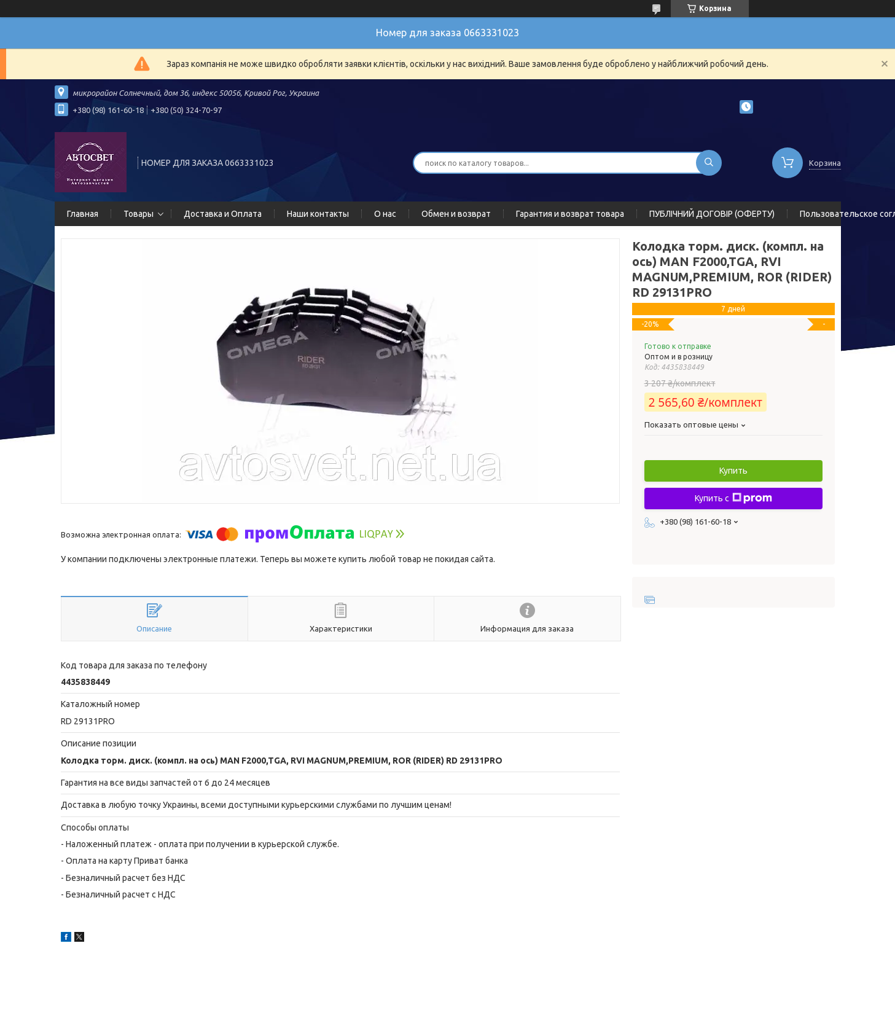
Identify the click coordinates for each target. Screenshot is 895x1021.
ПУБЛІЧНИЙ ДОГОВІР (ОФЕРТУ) (712, 213)
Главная (82, 213)
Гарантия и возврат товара (570, 213)
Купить (733, 470)
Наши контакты (318, 213)
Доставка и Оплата (223, 213)
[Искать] (709, 163)
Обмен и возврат (456, 213)
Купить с (733, 498)
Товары (138, 213)
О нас (385, 213)
